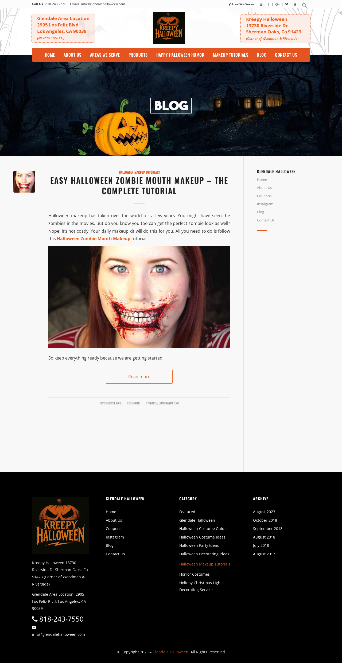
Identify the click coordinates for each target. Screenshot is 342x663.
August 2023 (264, 511)
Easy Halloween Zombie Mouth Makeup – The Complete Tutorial (139, 185)
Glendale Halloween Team (164, 403)
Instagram (265, 203)
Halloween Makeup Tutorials (139, 172)
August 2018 (264, 537)
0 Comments (133, 403)
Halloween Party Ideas (199, 545)
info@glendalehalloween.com (103, 4)
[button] (304, 7)
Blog (260, 211)
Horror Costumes (194, 574)
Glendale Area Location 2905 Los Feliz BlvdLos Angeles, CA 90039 (64, 27)
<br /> (293, 283)
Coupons (264, 195)
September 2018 (267, 528)
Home (262, 179)
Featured (187, 511)
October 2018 (265, 520)
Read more (139, 377)
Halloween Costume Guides (203, 528)
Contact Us (265, 220)
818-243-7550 (55, 4)
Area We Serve (241, 4)
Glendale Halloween (197, 520)
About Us (264, 187)
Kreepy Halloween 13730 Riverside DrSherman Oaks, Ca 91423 (276, 28)
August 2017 (264, 553)
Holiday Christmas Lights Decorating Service (201, 586)
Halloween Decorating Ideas (204, 553)
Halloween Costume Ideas (202, 537)
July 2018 (261, 545)
